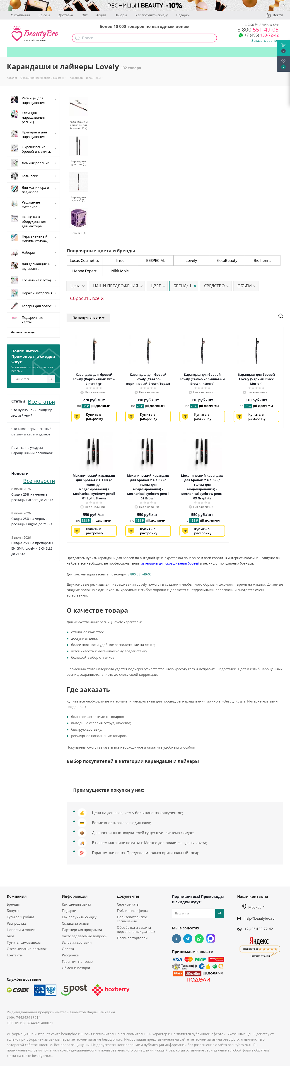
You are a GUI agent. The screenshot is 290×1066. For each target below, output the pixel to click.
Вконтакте (176, 938)
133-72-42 (261, 35)
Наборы (121, 15)
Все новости (39, 480)
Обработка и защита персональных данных (136, 929)
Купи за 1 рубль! (20, 917)
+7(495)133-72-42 (258, 928)
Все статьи (41, 401)
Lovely (191, 260)
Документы (128, 896)
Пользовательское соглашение (132, 919)
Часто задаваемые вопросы (84, 936)
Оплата (68, 948)
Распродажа (17, 923)
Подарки (183, 15)
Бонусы (44, 15)
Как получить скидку (151, 15)
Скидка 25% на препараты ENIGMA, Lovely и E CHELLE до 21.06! (32, 548)
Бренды (13, 904)
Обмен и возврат (76, 967)
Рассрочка (70, 955)
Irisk (120, 260)
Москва (251, 907)
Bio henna (262, 260)
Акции (101, 15)
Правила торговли (132, 938)
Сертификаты (128, 904)
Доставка (66, 15)
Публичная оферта (132, 910)
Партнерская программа (82, 929)
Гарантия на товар (77, 961)
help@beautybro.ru (259, 918)
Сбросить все (86, 298)
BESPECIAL (155, 260)
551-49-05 (258, 29)
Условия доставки (77, 942)
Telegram (187, 938)
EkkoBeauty (227, 260)
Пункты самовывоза (24, 942)
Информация (74, 896)
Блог (10, 936)
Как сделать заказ (76, 904)
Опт (85, 15)
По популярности (88, 317)
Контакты (15, 955)
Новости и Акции (21, 929)
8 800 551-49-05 (140, 574)
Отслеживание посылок (27, 948)
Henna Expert (84, 270)
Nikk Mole (120, 270)
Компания (17, 896)
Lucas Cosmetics (84, 260)
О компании (20, 15)
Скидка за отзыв (75, 923)
